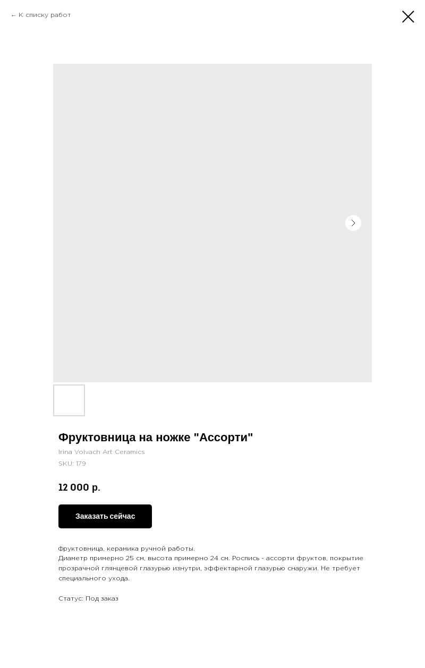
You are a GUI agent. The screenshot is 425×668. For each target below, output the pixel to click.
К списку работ (45, 15)
